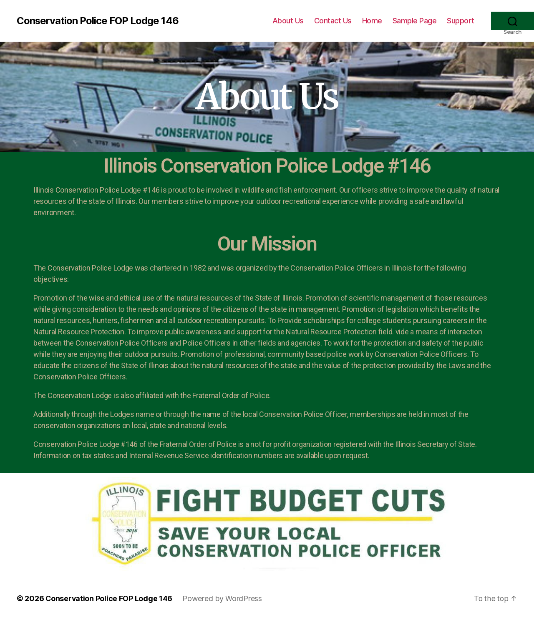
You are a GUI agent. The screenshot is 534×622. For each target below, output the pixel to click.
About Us (288, 20)
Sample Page (415, 20)
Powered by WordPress (223, 598)
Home (372, 20)
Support (460, 20)
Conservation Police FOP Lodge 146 (98, 21)
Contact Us (333, 20)
